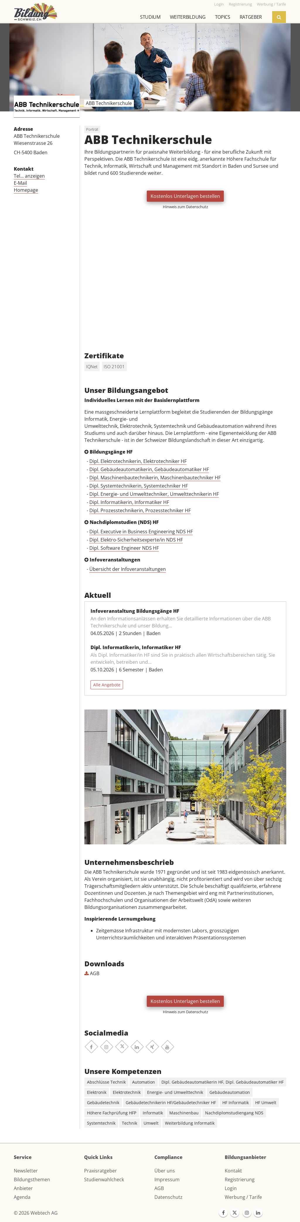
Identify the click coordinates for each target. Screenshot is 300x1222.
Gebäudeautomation (229, 1092)
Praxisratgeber (100, 1170)
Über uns (164, 1170)
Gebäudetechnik (103, 1102)
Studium (150, 17)
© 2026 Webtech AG (36, 1213)
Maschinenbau (184, 1113)
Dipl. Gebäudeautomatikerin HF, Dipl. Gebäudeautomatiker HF (222, 1082)
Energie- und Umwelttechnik (175, 1092)
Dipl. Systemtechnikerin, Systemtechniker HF (138, 486)
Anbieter (23, 1188)
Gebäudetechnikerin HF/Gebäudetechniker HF (171, 1102)
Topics (222, 17)
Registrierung (240, 1179)
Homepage (26, 190)
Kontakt (233, 1170)
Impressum (167, 1179)
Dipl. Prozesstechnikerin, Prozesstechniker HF (140, 510)
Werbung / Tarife (243, 1197)
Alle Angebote (106, 685)
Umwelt (151, 1123)
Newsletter (26, 1170)
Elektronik (96, 1092)
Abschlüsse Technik (106, 1082)
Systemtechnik (101, 1123)
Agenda (22, 1197)
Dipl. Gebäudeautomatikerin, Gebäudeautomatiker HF (149, 469)
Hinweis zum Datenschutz (185, 206)
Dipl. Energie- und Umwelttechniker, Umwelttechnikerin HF (154, 494)
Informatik (153, 1113)
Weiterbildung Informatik (189, 1123)
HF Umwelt (265, 1102)
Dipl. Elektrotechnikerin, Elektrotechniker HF (138, 461)
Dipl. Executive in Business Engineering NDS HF (141, 531)
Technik (129, 1123)
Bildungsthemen (32, 1179)
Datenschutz (168, 1197)
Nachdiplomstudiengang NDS (234, 1113)
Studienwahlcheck (104, 1179)
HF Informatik (235, 1102)
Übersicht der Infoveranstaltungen (127, 569)
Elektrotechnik (127, 1092)
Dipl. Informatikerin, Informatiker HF (129, 502)
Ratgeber (251, 17)
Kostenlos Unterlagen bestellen (185, 196)
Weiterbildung (188, 17)
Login (231, 1188)
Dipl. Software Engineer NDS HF (124, 548)
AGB (91, 973)
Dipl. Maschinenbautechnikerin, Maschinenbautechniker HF (155, 477)
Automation (143, 1082)
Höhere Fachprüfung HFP (111, 1113)
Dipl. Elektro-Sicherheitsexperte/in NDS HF (136, 540)
